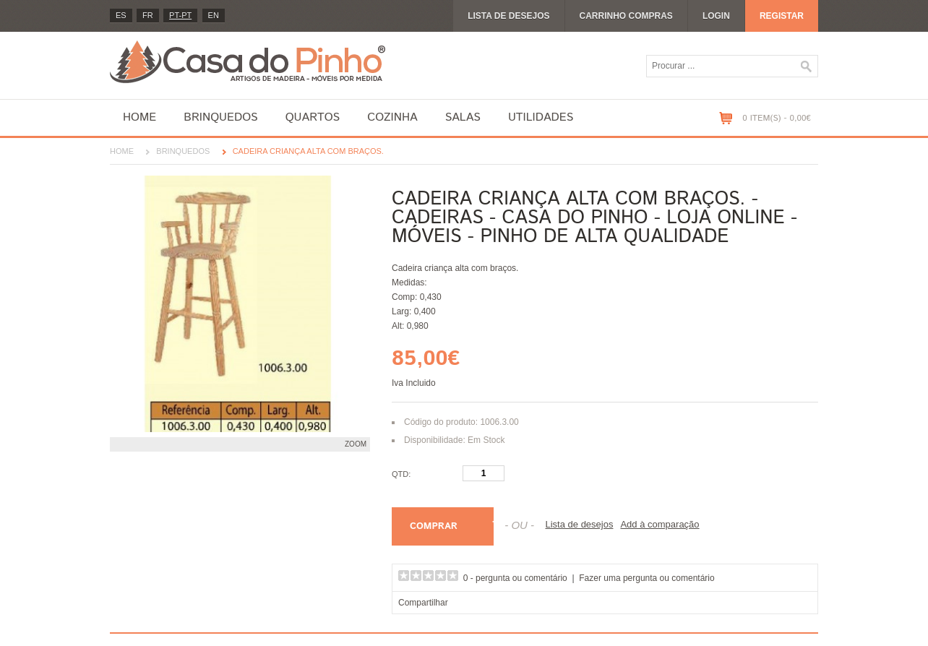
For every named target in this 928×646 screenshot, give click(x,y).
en (213, 15)
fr (147, 15)
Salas (463, 117)
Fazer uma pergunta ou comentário (646, 578)
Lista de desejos (508, 16)
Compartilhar (423, 603)
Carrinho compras (626, 16)
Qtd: (401, 474)
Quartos (312, 117)
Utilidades (540, 117)
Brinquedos (220, 117)
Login (716, 16)
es (121, 15)
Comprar (433, 526)
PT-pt (180, 15)
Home (139, 117)
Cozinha (392, 117)
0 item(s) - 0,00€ (776, 118)
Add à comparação (659, 524)
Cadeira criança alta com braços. (308, 151)
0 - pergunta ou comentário (515, 578)
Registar (782, 16)
